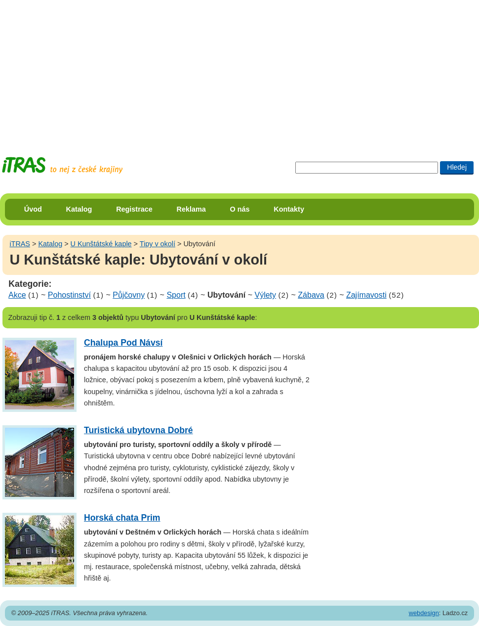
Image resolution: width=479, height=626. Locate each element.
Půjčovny (129, 295)
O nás (240, 209)
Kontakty (289, 209)
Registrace (134, 209)
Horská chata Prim (122, 518)
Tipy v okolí (157, 244)
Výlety (265, 295)
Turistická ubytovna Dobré (138, 430)
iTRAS (19, 244)
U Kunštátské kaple (101, 244)
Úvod (33, 209)
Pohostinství (69, 295)
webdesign (424, 613)
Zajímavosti (366, 295)
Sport (175, 295)
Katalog (79, 209)
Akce (17, 295)
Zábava (311, 295)
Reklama (191, 209)
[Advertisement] (189, 69)
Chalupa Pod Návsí (123, 343)
